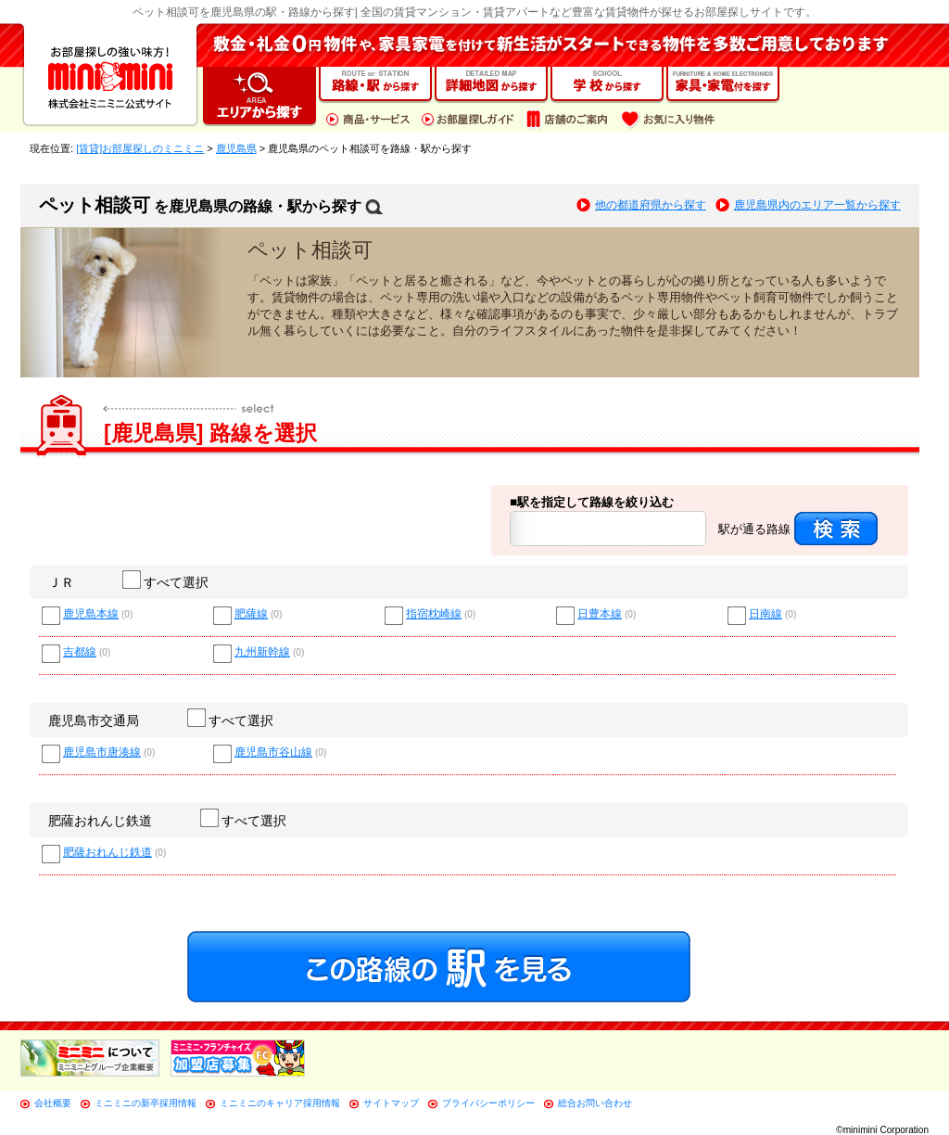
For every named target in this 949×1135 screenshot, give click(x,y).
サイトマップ (391, 1103)
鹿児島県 (236, 148)
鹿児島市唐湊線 (102, 752)
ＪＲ (61, 582)
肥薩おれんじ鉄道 (100, 820)
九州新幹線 (262, 652)
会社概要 (52, 1103)
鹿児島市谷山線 (273, 752)
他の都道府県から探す (650, 204)
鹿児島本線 (91, 614)
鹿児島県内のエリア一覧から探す (817, 204)
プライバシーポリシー (488, 1103)
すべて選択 (166, 582)
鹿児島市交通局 (93, 720)
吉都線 (79, 652)
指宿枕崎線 (434, 614)
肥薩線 (251, 614)
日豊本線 (599, 614)
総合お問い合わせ (595, 1103)
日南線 (765, 614)
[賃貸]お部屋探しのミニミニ (140, 148)
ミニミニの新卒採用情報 (145, 1103)
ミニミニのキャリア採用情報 (280, 1103)
